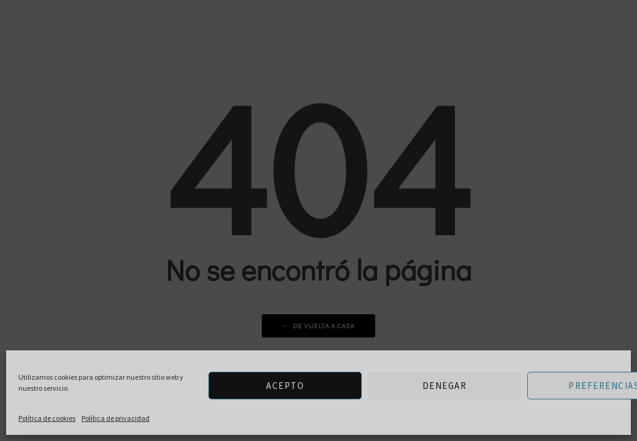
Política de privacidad (116, 418)
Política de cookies (46, 418)
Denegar (444, 385)
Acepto (285, 385)
